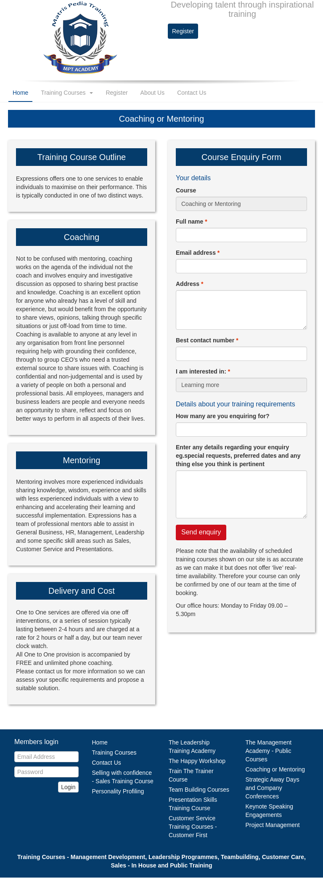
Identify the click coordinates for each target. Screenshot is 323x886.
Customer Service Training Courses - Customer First (193, 826)
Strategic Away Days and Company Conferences (272, 788)
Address (189, 283)
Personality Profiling (118, 791)
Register (183, 31)
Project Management (273, 825)
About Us (152, 92)
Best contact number (207, 340)
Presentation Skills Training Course (193, 803)
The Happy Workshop (197, 761)
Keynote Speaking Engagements (270, 810)
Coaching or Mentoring (275, 769)
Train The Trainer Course (191, 775)
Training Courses (67, 92)
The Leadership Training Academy (192, 746)
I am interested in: (203, 371)
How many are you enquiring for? (222, 416)
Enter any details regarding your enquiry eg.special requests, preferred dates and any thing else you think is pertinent (238, 455)
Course (186, 190)
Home (20, 92)
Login (68, 787)
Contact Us (191, 92)
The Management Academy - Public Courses (269, 751)
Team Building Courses (199, 789)
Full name (191, 221)
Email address (198, 252)
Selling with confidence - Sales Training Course (123, 777)
